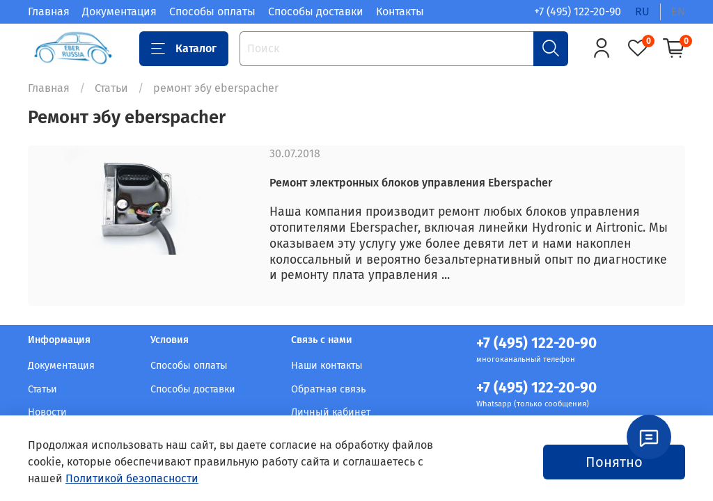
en (678, 11)
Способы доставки (315, 11)
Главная (49, 11)
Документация (119, 11)
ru (642, 11)
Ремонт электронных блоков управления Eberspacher (410, 182)
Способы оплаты (212, 11)
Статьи (111, 88)
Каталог (184, 49)
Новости (47, 412)
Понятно (614, 462)
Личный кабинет (330, 412)
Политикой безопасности (131, 478)
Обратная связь (328, 389)
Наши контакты (327, 366)
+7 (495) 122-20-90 (577, 11)
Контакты (400, 11)
